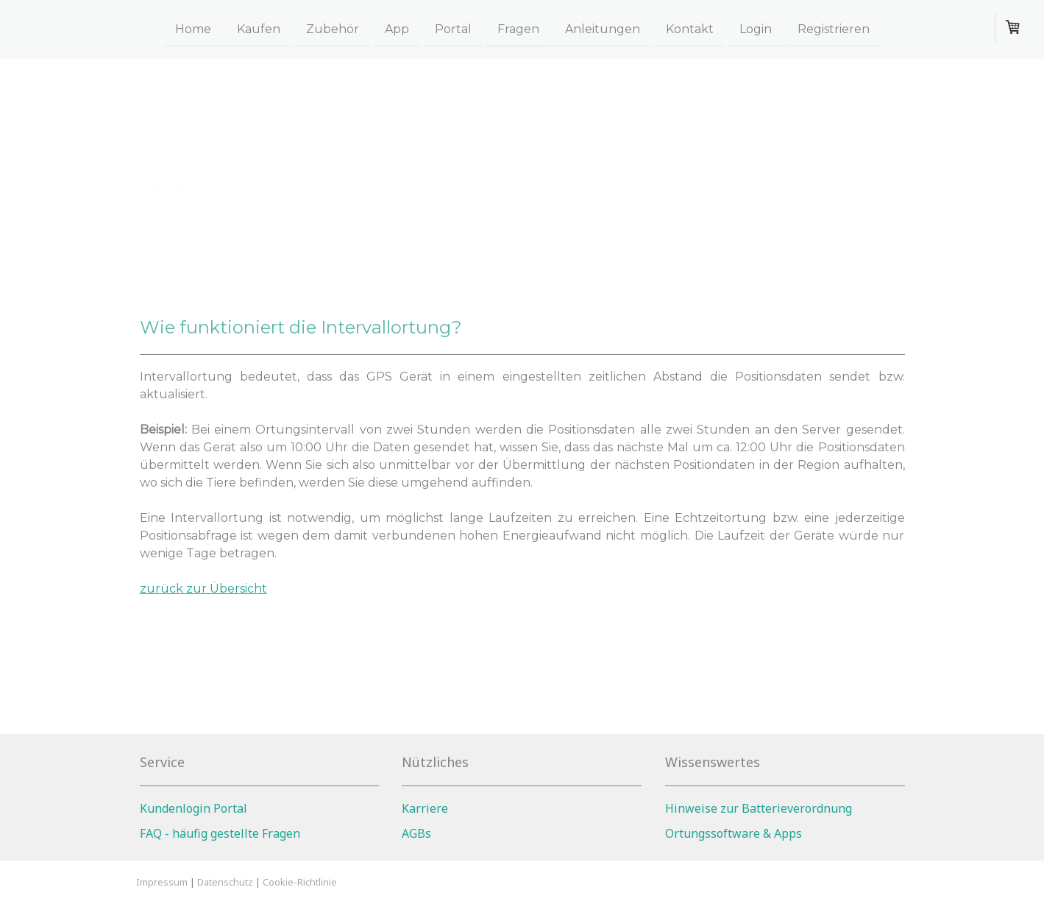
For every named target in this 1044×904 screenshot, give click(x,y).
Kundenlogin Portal (193, 808)
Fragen (518, 28)
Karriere (425, 808)
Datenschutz (225, 882)
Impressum (162, 882)
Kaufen (258, 28)
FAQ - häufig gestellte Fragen (220, 833)
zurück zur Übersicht (203, 589)
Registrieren (834, 28)
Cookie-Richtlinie (300, 882)
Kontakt (690, 28)
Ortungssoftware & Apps (733, 833)
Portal (453, 28)
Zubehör (332, 28)
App (397, 28)
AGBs (416, 833)
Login (755, 28)
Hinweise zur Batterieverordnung (758, 808)
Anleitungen (602, 28)
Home (193, 28)
